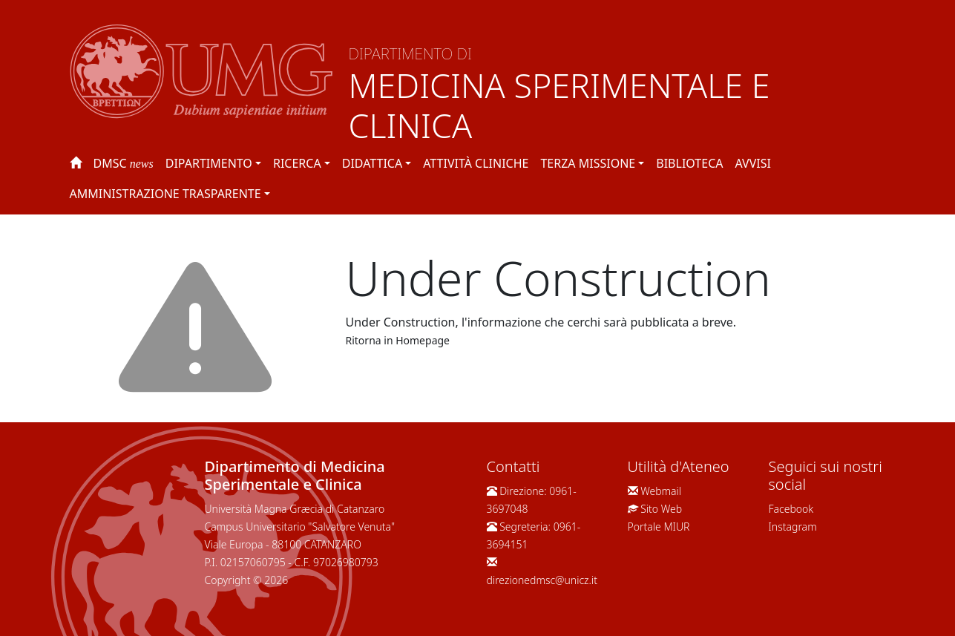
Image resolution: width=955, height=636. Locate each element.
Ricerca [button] (297, 163)
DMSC (123, 163)
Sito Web (661, 509)
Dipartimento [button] (208, 163)
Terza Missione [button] (587, 163)
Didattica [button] (372, 163)
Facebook (791, 509)
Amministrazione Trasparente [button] (165, 194)
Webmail (660, 491)
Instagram (793, 526)
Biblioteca (689, 163)
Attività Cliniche (475, 163)
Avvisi (752, 163)
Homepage (423, 340)
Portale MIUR (659, 526)
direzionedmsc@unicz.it (542, 580)
